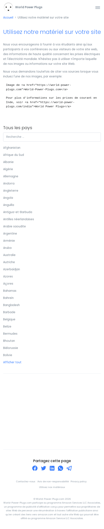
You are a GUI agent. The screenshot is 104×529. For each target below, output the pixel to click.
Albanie (8, 162)
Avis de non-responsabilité (53, 481)
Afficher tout (12, 362)
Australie (9, 255)
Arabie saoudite (14, 226)
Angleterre (10, 191)
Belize (7, 327)
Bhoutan (9, 341)
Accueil (8, 18)
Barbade (9, 312)
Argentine (10, 234)
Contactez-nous (25, 481)
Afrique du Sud (13, 155)
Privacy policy (79, 481)
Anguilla (8, 205)
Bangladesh (11, 305)
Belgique (9, 319)
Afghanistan (11, 148)
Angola (8, 198)
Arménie (9, 241)
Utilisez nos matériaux (52, 487)
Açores (8, 284)
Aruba (7, 248)
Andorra (8, 184)
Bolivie (7, 355)
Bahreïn (8, 298)
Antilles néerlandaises (18, 219)
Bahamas (9, 291)
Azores (8, 276)
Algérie (8, 169)
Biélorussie (10, 348)
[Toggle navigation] (98, 7)
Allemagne (10, 176)
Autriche (9, 262)
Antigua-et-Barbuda (17, 212)
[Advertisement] (52, 411)
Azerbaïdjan (11, 269)
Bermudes (10, 334)
